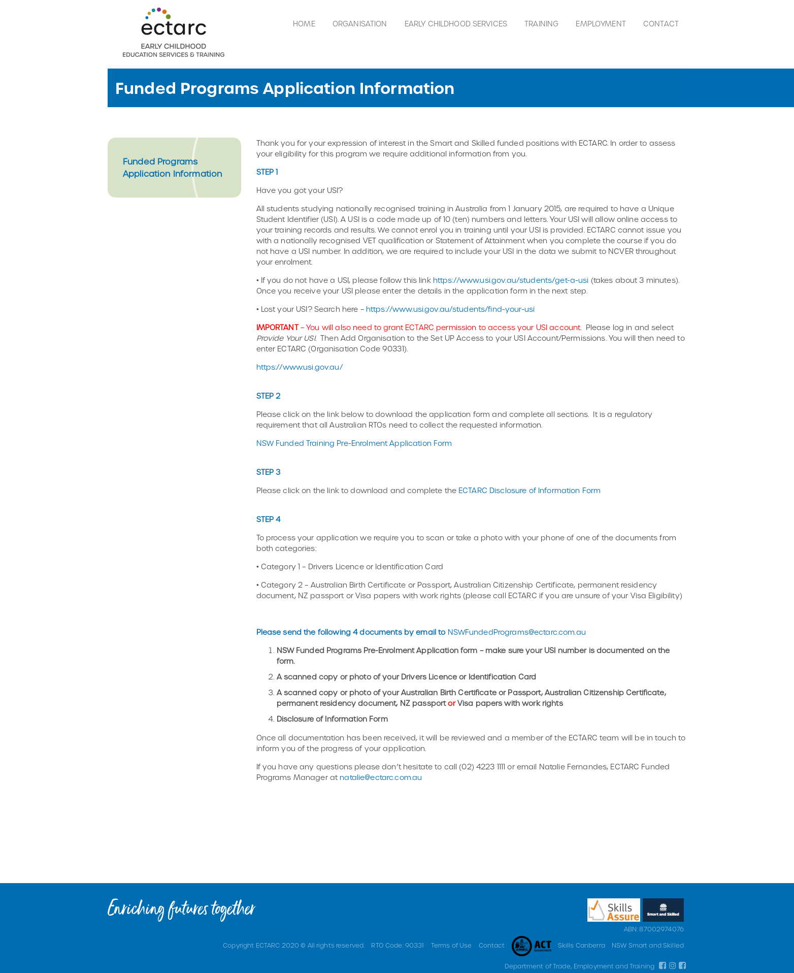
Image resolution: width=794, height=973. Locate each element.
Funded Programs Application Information (172, 167)
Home (304, 23)
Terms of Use (451, 945)
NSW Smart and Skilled (648, 945)
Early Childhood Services (456, 23)
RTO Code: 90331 (397, 945)
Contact (661, 23)
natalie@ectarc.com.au (381, 777)
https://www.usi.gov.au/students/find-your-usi (450, 309)
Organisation (360, 23)
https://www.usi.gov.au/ (299, 367)
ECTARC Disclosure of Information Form (529, 490)
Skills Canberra (581, 945)
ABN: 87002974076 (654, 928)
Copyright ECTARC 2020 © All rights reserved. (294, 945)
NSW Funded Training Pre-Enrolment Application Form (354, 443)
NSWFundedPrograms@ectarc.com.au (517, 632)
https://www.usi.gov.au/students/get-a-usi (511, 280)
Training (541, 23)
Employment (600, 23)
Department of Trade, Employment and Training (579, 965)
